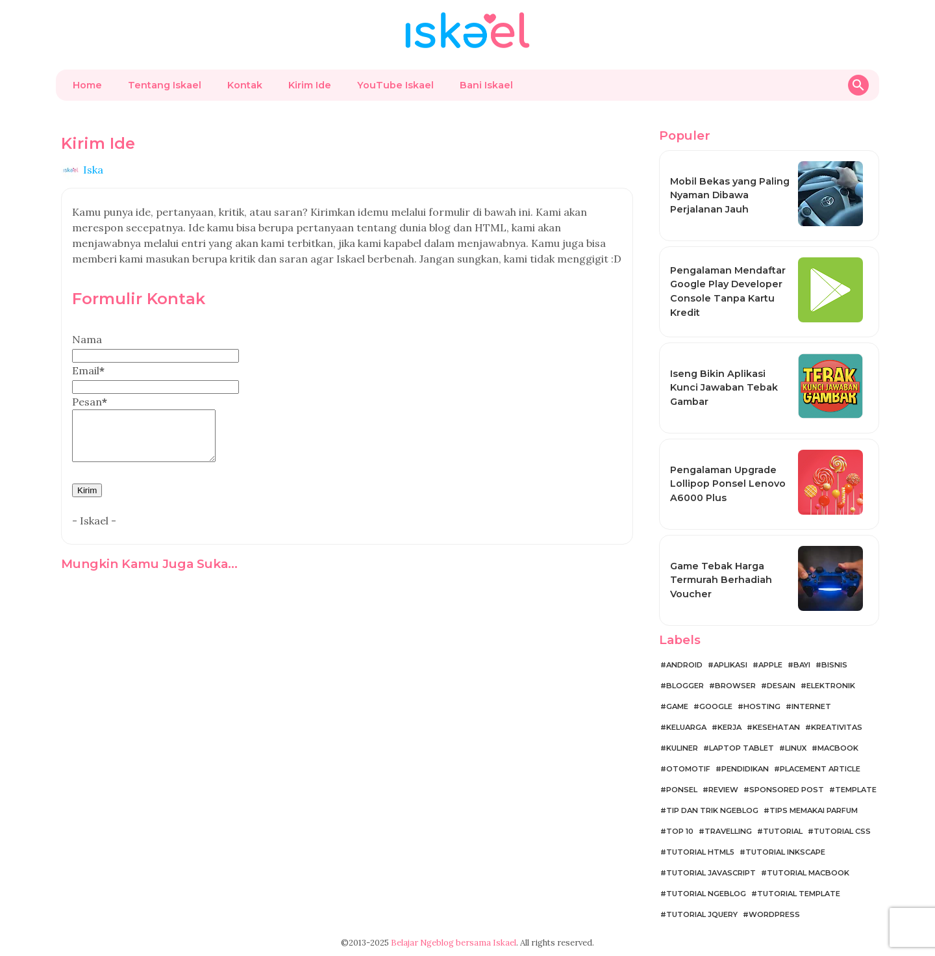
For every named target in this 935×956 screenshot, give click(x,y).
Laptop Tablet (741, 748)
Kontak (244, 85)
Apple (770, 664)
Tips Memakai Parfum (813, 810)
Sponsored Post (786, 789)
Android (684, 664)
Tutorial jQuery (702, 914)
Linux (795, 748)
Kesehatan (776, 727)
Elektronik (830, 685)
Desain (781, 685)
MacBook (837, 748)
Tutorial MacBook (808, 872)
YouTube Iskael (395, 85)
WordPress (774, 914)
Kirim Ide (309, 85)
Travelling (728, 831)
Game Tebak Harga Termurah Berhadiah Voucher (721, 580)
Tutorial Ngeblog (706, 893)
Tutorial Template (798, 893)
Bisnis (834, 664)
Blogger (685, 685)
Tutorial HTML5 (700, 852)
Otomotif (688, 768)
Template (856, 789)
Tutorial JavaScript (711, 872)
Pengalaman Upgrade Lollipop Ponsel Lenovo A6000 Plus (728, 484)
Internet (811, 706)
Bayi (801, 664)
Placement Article (820, 768)
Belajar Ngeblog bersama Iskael (453, 942)
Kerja (729, 727)
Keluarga (686, 727)
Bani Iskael (486, 85)
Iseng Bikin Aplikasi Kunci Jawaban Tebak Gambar (724, 387)
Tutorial (783, 831)
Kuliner (682, 748)
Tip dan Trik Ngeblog (712, 810)
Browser (735, 685)
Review (723, 789)
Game (677, 706)
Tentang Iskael (164, 85)
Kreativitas (836, 727)
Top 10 (679, 831)
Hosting (761, 706)
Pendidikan (745, 768)
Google (715, 706)
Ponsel (681, 789)
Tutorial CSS (842, 831)
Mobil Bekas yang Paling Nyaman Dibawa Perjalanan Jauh (730, 195)
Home (87, 85)
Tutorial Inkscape (785, 852)
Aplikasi (730, 664)
